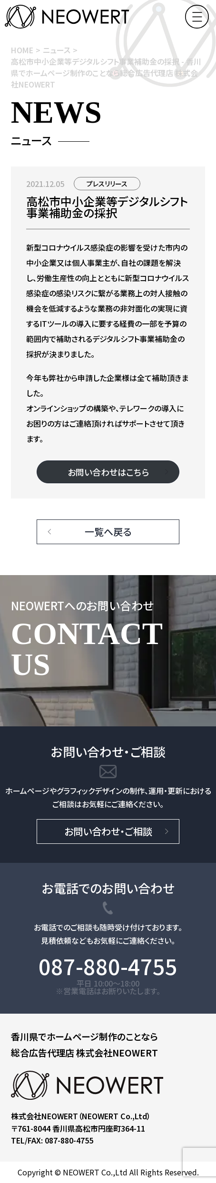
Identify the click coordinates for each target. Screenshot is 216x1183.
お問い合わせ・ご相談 (108, 831)
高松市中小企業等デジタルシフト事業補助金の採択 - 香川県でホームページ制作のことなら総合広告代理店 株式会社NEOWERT (106, 73)
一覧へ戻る (108, 531)
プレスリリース (107, 183)
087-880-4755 (108, 966)
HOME (22, 50)
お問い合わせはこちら (108, 472)
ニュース (56, 50)
